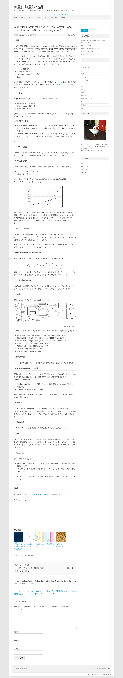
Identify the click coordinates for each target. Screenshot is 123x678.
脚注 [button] (16, 488)
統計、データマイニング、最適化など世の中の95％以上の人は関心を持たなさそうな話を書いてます (44, 10)
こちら (90, 148)
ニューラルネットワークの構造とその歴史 (39, 544)
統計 (82, 102)
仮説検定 (71, 568)
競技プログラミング (86, 98)
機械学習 (23, 17)
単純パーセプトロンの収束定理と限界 (50, 544)
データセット (84, 80)
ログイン (83, 163)
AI (21, 555)
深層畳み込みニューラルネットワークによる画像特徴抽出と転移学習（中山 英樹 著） (18, 546)
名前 (16, 632)
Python (83, 71)
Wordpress (108, 674)
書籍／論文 (54, 17)
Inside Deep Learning (28, 555)
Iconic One (90, 674)
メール (17, 640)
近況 (82, 108)
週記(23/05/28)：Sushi (87, 51)
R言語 (82, 74)
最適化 (82, 92)
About (63, 17)
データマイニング (86, 83)
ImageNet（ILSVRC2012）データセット (40, 494)
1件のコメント (71, 35)
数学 (46, 17)
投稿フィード (84, 166)
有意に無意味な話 (28, 7)
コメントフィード (86, 169)
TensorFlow (84, 77)
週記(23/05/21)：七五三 (87, 54)
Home (15, 17)
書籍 (82, 89)
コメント (18, 610)
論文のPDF (60, 85)
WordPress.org (85, 172)
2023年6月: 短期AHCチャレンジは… (91, 48)
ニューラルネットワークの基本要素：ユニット (28, 544)
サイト (16, 649)
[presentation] (67, 125)
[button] (56, 99)
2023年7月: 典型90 (86, 45)
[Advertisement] (30, 514)
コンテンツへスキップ (61, 14)
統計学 (31, 17)
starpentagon (24, 35)
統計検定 (39, 17)
